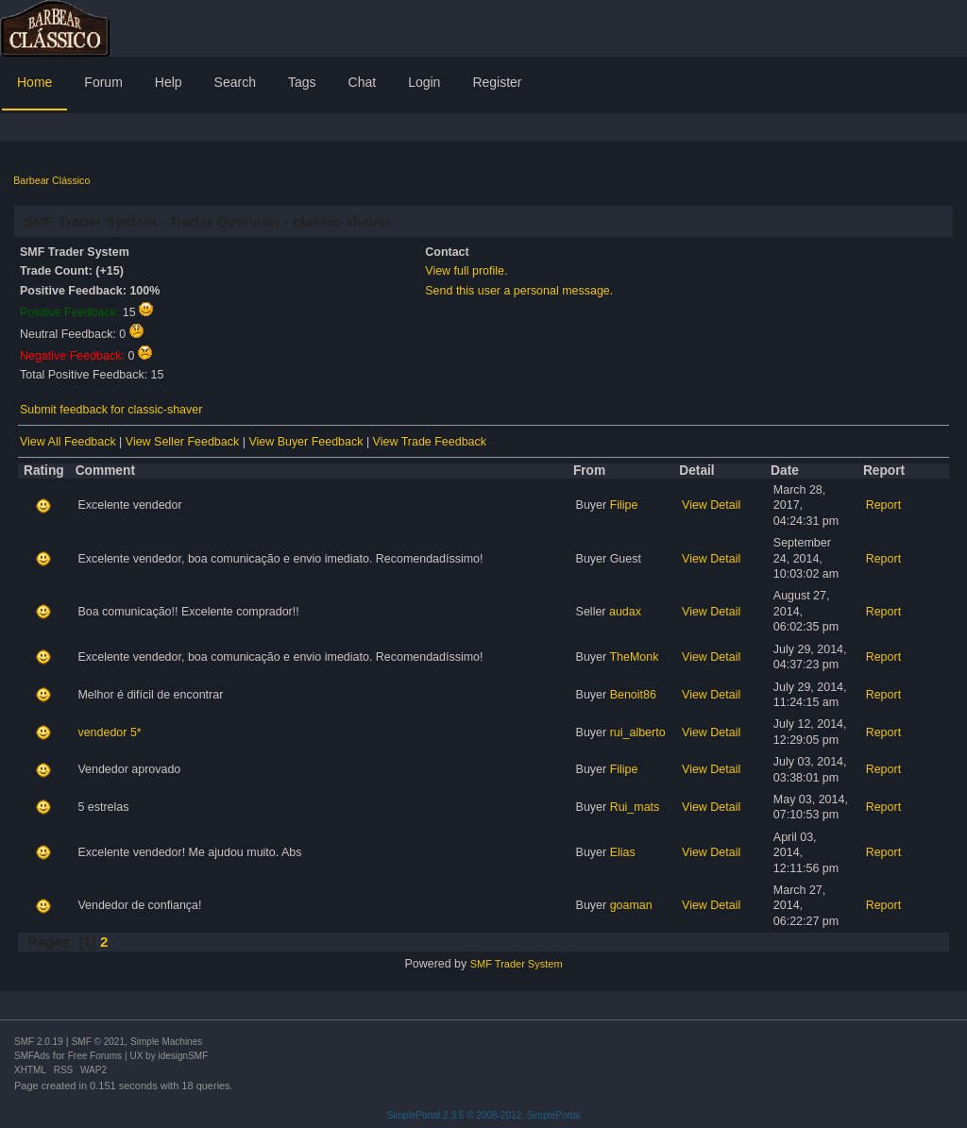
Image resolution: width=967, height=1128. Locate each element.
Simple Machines (166, 1041)
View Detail (711, 505)
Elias (623, 852)
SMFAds (32, 1056)
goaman (631, 905)
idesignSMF (183, 1056)
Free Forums (95, 1056)
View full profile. (466, 271)
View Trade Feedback (429, 441)
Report (883, 505)
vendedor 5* (109, 732)
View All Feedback (68, 441)
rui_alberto (638, 732)
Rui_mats (635, 807)
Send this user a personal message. (519, 290)
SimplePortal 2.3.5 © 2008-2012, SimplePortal (484, 1115)
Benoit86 (633, 694)
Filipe (624, 505)
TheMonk (633, 657)
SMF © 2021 (98, 1041)
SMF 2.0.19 (38, 1041)
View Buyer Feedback (305, 441)
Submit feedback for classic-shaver (111, 409)
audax (625, 611)
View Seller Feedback (182, 441)
